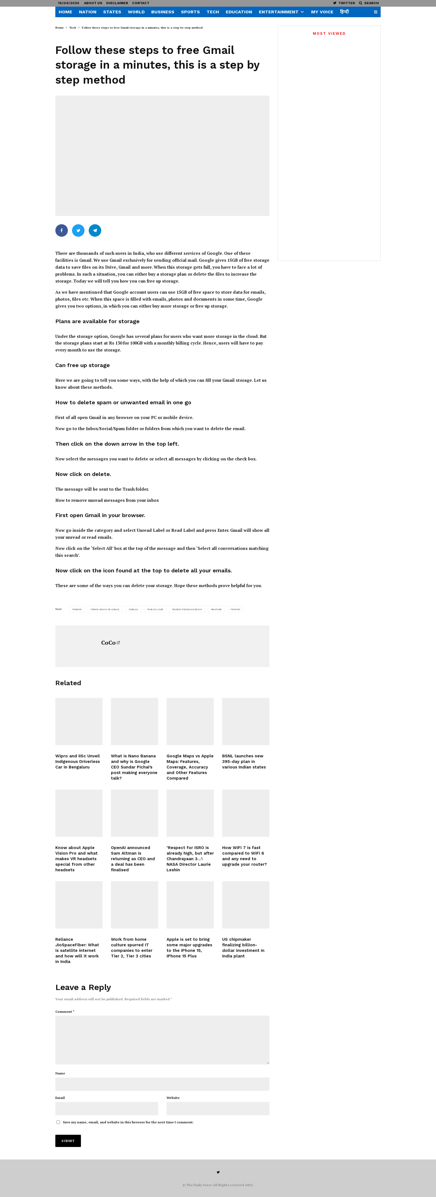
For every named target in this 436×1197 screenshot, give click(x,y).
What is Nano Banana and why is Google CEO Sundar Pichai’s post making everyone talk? (134, 772)
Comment (65, 1007)
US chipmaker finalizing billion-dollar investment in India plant (243, 952)
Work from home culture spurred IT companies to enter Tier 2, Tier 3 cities (131, 952)
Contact (140, 3)
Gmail (134, 605)
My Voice (322, 11)
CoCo (108, 638)
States (112, 11)
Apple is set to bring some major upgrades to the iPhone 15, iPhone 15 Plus (189, 952)
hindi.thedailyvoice (187, 605)
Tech (213, 11)
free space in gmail (106, 605)
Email (60, 1096)
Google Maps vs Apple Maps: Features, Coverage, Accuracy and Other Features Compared (190, 772)
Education (239, 11)
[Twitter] (344, 3)
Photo (236, 605)
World (136, 11)
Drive (78, 605)
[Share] (61, 230)
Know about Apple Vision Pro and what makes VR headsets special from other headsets (76, 863)
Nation (87, 11)
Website (173, 1096)
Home (65, 11)
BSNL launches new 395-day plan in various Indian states (244, 767)
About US (93, 3)
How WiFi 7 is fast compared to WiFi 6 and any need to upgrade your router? (244, 861)
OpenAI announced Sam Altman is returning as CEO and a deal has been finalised (133, 863)
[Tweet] (78, 230)
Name (60, 1071)
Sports (190, 11)
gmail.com (155, 605)
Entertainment (279, 11)
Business (162, 11)
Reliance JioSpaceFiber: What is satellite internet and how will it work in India (77, 955)
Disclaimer (117, 3)
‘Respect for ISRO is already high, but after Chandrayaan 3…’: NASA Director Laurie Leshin (190, 863)
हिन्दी (344, 11)
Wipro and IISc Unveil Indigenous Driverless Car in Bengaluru (77, 767)
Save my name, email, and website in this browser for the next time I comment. (128, 1120)
